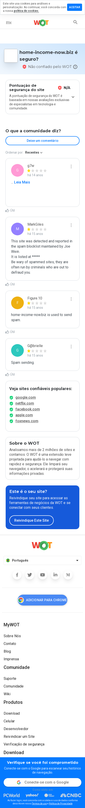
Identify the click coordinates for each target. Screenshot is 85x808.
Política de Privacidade (61, 803)
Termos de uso (39, 803)
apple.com (24, 415)
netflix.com (24, 403)
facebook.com (27, 409)
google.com (25, 397)
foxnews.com (26, 421)
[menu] (8, 22)
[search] (75, 22)
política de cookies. (26, 10)
